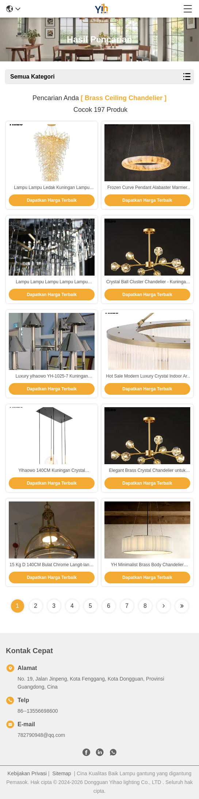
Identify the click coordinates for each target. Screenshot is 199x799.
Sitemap (61, 773)
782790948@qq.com (41, 735)
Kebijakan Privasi (27, 773)
